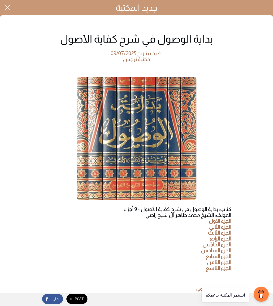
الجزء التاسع (218, 268)
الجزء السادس (216, 251)
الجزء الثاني (220, 227)
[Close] (7, 7)
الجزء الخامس (216, 245)
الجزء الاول (220, 221)
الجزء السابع (218, 256)
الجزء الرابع (220, 239)
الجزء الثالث (219, 233)
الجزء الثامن (219, 262)
